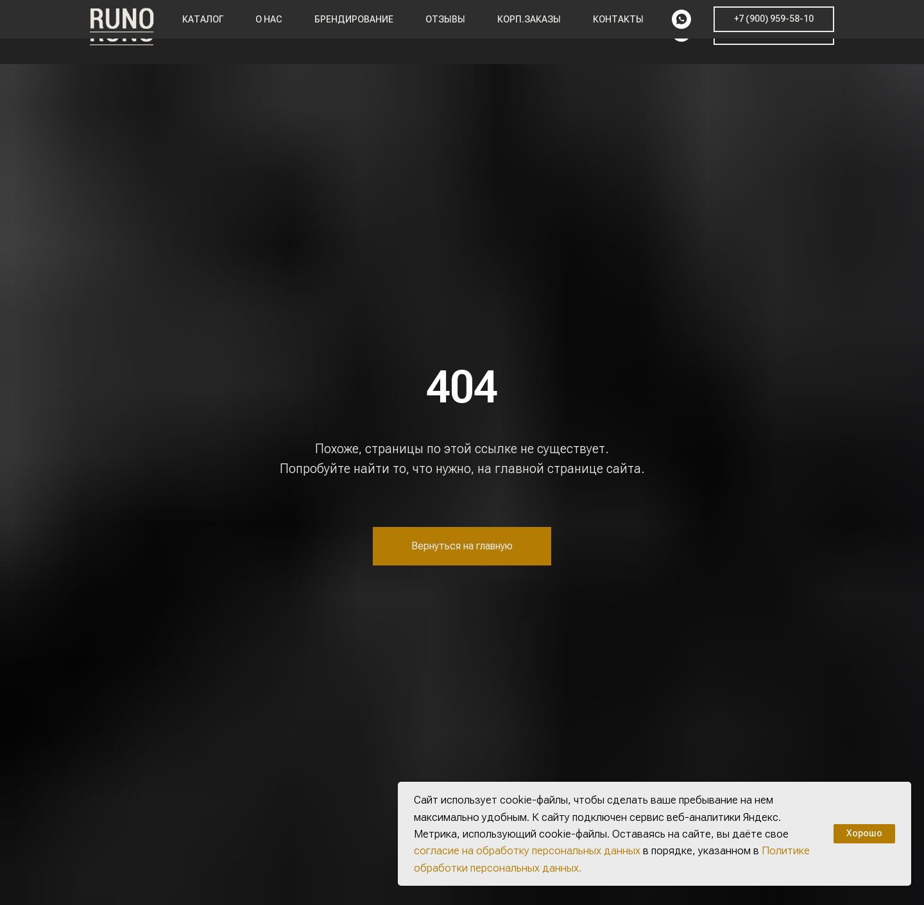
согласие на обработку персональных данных (527, 850)
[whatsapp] (681, 32)
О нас (268, 32)
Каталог (202, 32)
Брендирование (353, 32)
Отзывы (445, 32)
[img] (870, 459)
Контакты (618, 32)
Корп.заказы (529, 32)
